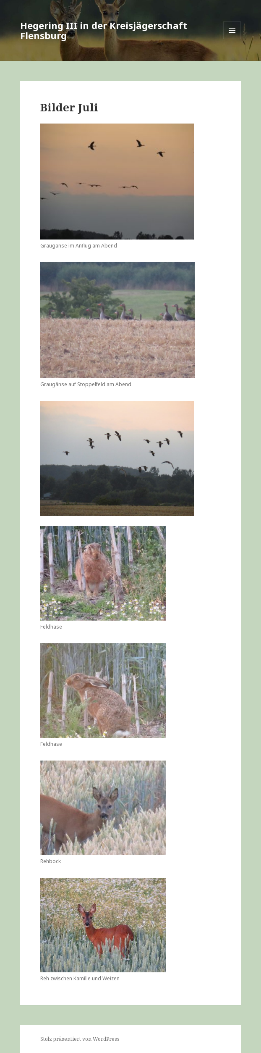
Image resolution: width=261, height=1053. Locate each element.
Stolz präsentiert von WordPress (80, 1038)
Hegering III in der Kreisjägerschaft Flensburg (103, 30)
